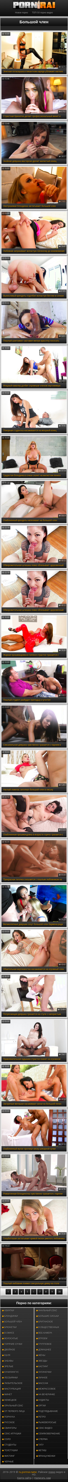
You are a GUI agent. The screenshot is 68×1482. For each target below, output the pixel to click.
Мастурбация (11, 1389)
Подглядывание (47, 1411)
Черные (8, 1461)
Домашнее (43, 1349)
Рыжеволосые (46, 1422)
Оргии (41, 1405)
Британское (44, 1321)
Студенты (9, 1445)
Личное (42, 1377)
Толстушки (10, 1450)
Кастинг (42, 1366)
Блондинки (10, 1316)
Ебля (6, 1355)
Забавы (7, 1361)
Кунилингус (10, 1372)
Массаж (42, 1383)
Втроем (42, 1338)
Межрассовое (46, 1389)
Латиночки (43, 1372)
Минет (7, 1394)
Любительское (12, 1383)
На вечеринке (45, 1394)
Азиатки (8, 1310)
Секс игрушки (11, 1433)
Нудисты (42, 1400)
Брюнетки (9, 1327)
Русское (8, 1422)
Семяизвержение (48, 1433)
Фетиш (41, 1450)
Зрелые (7, 1366)
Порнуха (8, 1417)
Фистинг (8, 1456)
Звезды (41, 1361)
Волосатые (10, 1338)
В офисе (8, 1333)
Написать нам (42, 1478)
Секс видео (44, 1428)
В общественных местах (47, 1328)
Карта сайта (24, 1478)
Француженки (45, 1456)
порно (51, 1472)
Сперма (42, 1439)
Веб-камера (44, 1333)
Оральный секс (12, 1405)
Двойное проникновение (12, 1350)
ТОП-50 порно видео (42, 12)
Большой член (12, 1321)
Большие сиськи (47, 1316)
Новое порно (21, 12)
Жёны (40, 1355)
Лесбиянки (10, 1377)
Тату (40, 1445)
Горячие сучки (12, 1344)
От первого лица (13, 1411)
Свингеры (9, 1428)
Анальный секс (46, 1310)
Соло (6, 1439)
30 (59, 1292)
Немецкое (9, 1400)
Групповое (44, 1344)
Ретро (41, 1417)
